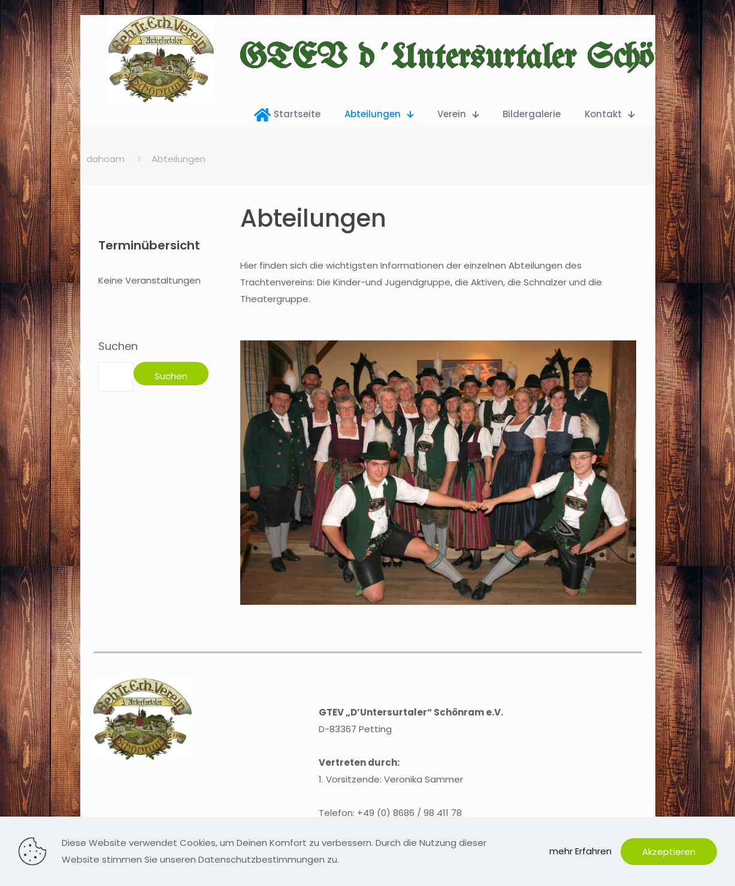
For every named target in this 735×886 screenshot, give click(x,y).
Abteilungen (178, 159)
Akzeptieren (668, 851)
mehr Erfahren (580, 851)
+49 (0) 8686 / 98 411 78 (409, 812)
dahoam (105, 159)
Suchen (118, 346)
